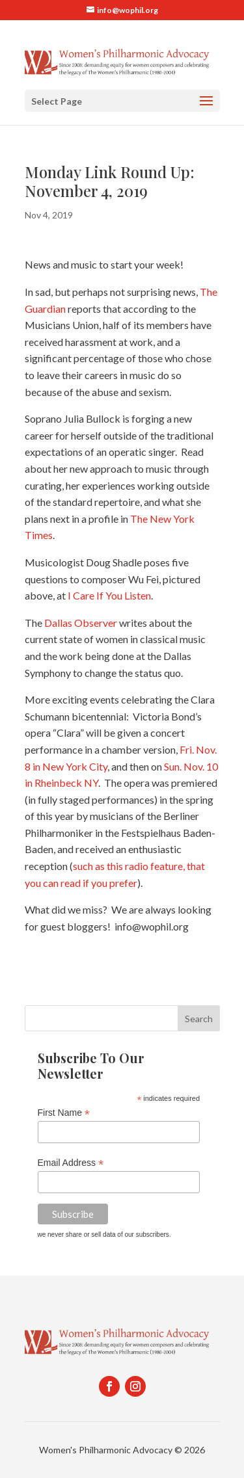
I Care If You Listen (109, 595)
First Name (64, 1113)
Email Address (71, 1163)
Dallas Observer (80, 622)
